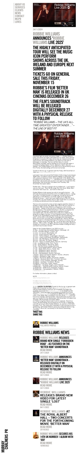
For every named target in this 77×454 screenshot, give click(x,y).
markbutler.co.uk (54, 291)
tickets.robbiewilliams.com (47, 172)
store (51, 179)
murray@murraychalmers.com (42, 284)
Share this (37, 314)
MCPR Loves (18, 20)
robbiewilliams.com (39, 270)
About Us (20, 4)
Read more (46, 350)
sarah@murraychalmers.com (42, 282)
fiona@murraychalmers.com (41, 281)
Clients (19, 10)
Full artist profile (48, 325)
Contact (19, 16)
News (18, 13)
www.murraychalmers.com (41, 278)
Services (20, 7)
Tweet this (37, 311)
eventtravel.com (42, 294)
